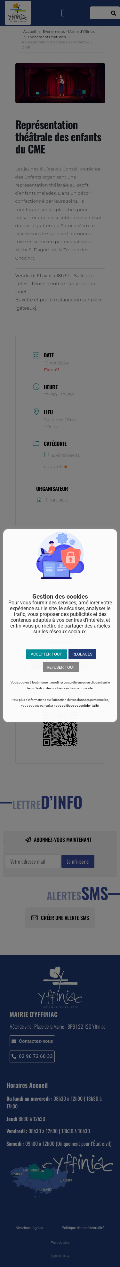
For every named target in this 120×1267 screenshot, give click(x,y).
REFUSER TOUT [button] (61, 667)
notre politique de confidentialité (76, 705)
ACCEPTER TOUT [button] (46, 654)
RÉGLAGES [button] (82, 654)
